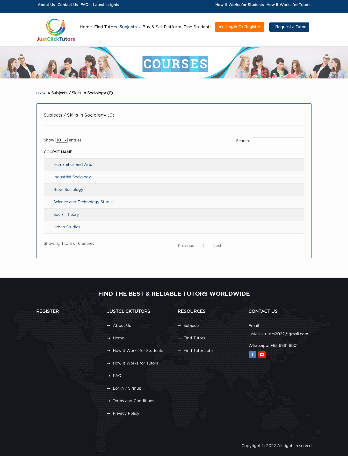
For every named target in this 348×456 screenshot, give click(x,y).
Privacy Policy (126, 413)
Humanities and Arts (72, 165)
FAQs (85, 5)
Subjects (129, 27)
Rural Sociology (68, 190)
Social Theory (66, 215)
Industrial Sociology (72, 177)
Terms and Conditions (133, 401)
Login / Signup (127, 388)
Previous (186, 246)
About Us (46, 5)
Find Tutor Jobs (198, 351)
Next (216, 246)
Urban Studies (66, 227)
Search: (270, 141)
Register (47, 311)
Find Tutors (105, 27)
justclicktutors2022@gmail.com (278, 334)
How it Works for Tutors (288, 5)
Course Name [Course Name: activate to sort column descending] (58, 152)
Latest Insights (106, 5)
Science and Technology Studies (84, 202)
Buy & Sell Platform (162, 27)
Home (86, 27)
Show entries (62, 140)
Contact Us (68, 5)
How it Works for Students (239, 5)
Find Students (197, 27)
